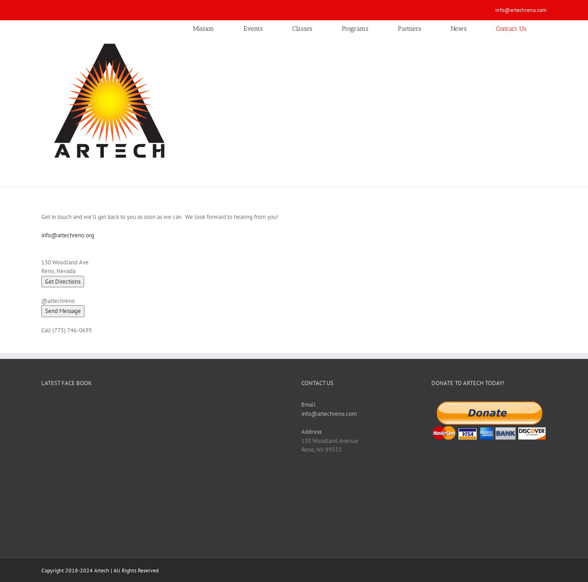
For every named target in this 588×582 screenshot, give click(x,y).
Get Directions (62, 281)
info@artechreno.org (67, 235)
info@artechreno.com (521, 9)
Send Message (63, 311)
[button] (63, 311)
